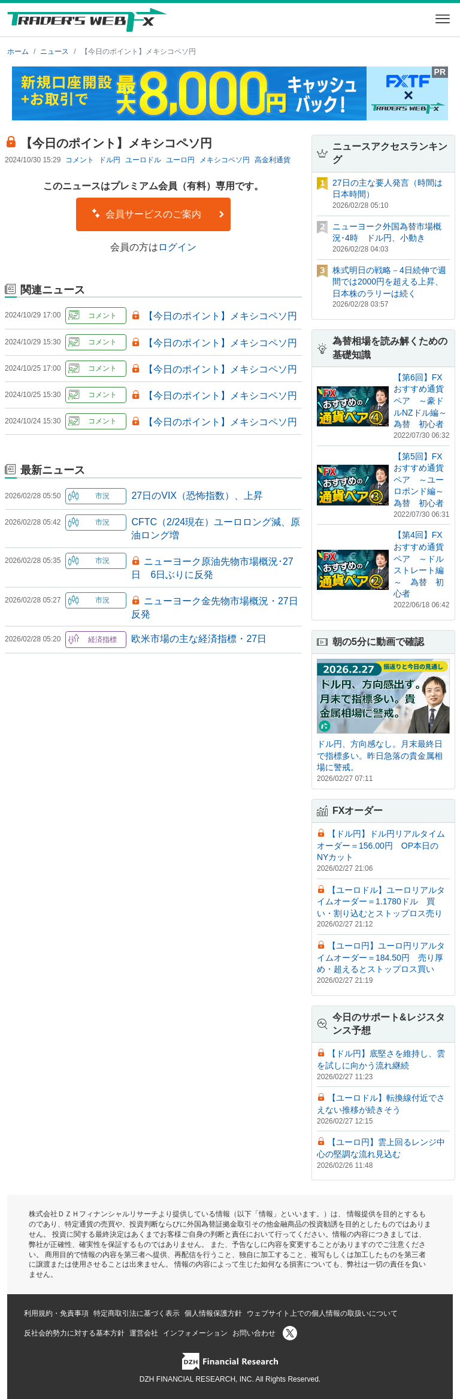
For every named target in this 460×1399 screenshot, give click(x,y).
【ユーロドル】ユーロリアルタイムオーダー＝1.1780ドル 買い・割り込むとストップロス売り (381, 901)
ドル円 (109, 160)
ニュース (54, 51)
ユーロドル (143, 160)
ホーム (18, 51)
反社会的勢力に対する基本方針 (74, 1333)
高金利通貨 (272, 160)
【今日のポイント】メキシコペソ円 (220, 316)
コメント (79, 160)
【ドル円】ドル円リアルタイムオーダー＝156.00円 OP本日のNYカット (381, 845)
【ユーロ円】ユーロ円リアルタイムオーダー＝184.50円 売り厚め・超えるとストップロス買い (381, 957)
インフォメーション (195, 1333)
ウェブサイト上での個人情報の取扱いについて (322, 1313)
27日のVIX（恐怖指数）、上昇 (197, 495)
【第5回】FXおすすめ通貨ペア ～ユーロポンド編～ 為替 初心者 (423, 480)
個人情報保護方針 (213, 1313)
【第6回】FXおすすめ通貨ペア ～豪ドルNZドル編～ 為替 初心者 (424, 401)
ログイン (177, 247)
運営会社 (143, 1333)
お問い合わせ (254, 1333)
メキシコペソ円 (224, 160)
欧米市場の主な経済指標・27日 (199, 639)
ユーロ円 (180, 160)
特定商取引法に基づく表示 (136, 1313)
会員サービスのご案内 (158, 213)
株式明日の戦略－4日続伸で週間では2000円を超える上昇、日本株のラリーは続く (389, 281)
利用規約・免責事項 (56, 1313)
